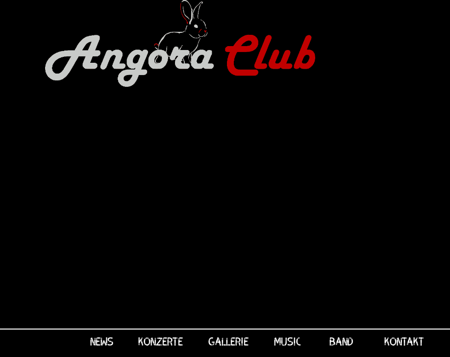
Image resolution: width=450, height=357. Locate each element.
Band (341, 341)
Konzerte (160, 341)
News (101, 341)
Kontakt (404, 341)
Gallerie (228, 341)
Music (287, 341)
